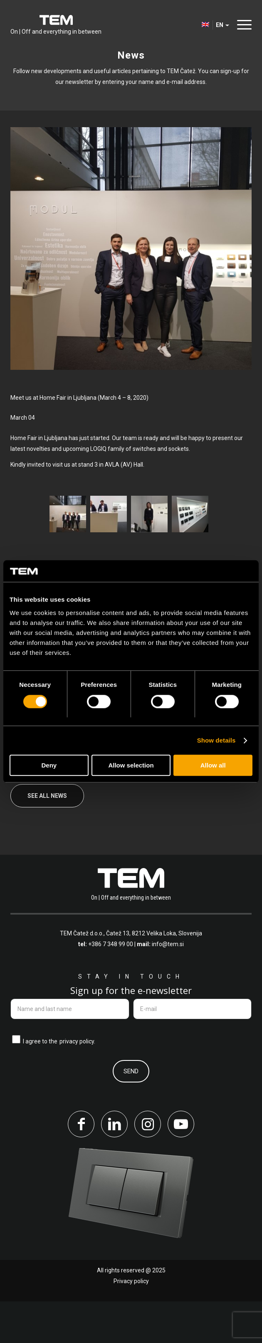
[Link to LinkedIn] (114, 1165)
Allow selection (130, 765)
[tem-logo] (55, 25)
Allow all (213, 765)
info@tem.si (168, 985)
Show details (216, 740)
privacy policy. (77, 1083)
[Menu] (242, 25)
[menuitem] (242, 25)
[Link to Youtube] (181, 1165)
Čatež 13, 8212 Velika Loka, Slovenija (154, 975)
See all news (47, 837)
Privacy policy (131, 1322)
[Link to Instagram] (147, 1165)
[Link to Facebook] (81, 1165)
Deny (49, 765)
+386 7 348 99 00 (110, 985)
